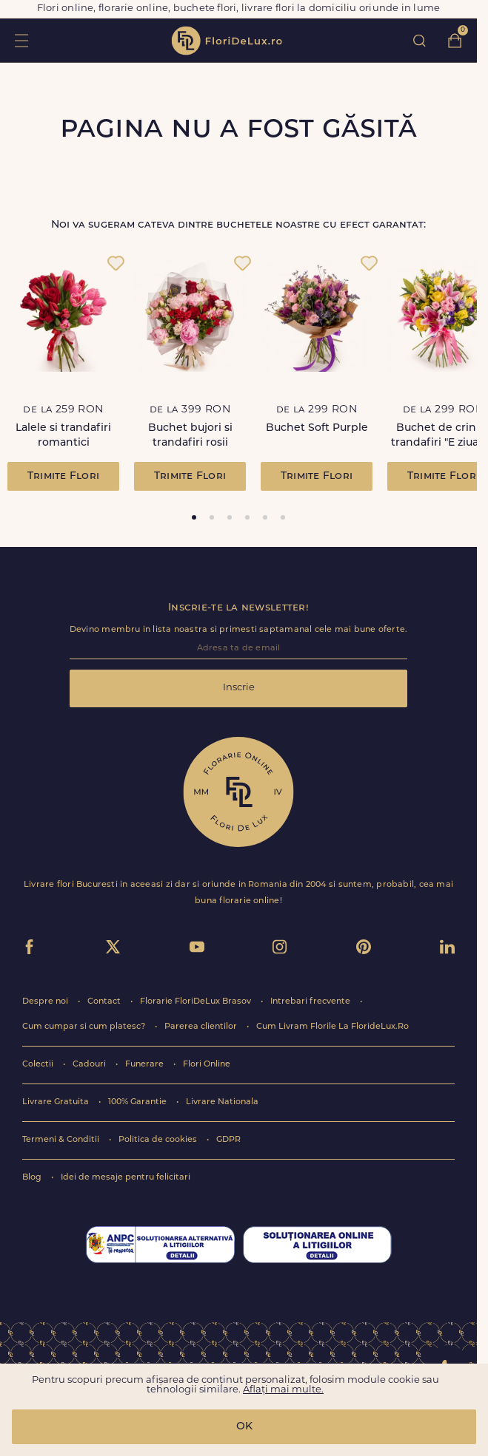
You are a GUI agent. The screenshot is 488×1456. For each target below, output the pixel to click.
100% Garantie (138, 1102)
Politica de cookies (158, 1140)
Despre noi (46, 1002)
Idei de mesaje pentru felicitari (125, 1178)
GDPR (228, 1140)
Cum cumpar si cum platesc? (84, 1027)
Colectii (39, 1065)
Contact (105, 1002)
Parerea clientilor (201, 1027)
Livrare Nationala (222, 1102)
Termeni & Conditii (61, 1140)
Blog (33, 1178)
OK (244, 1426)
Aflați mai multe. (283, 1390)
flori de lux (226, 40)
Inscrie (239, 688)
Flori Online (206, 1065)
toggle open (21, 40)
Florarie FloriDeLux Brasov (196, 1002)
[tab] (194, 517)
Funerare (145, 1065)
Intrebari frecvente (311, 1002)
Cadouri (90, 1065)
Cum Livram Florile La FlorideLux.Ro (332, 1027)
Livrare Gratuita (56, 1102)
